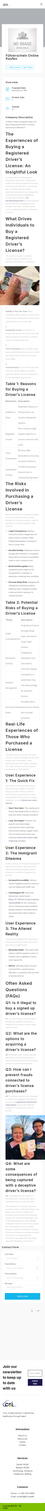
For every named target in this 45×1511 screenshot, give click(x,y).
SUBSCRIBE (35, 1382)
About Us (22, 1435)
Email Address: (10, 1264)
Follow (28, 67)
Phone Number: (11, 1274)
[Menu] (41, 4)
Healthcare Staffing (22, 1474)
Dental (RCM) (22, 1464)
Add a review (14, 67)
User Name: (9, 1254)
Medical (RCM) (22, 1467)
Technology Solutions (23, 1471)
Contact (22, 1445)
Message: (8, 1283)
